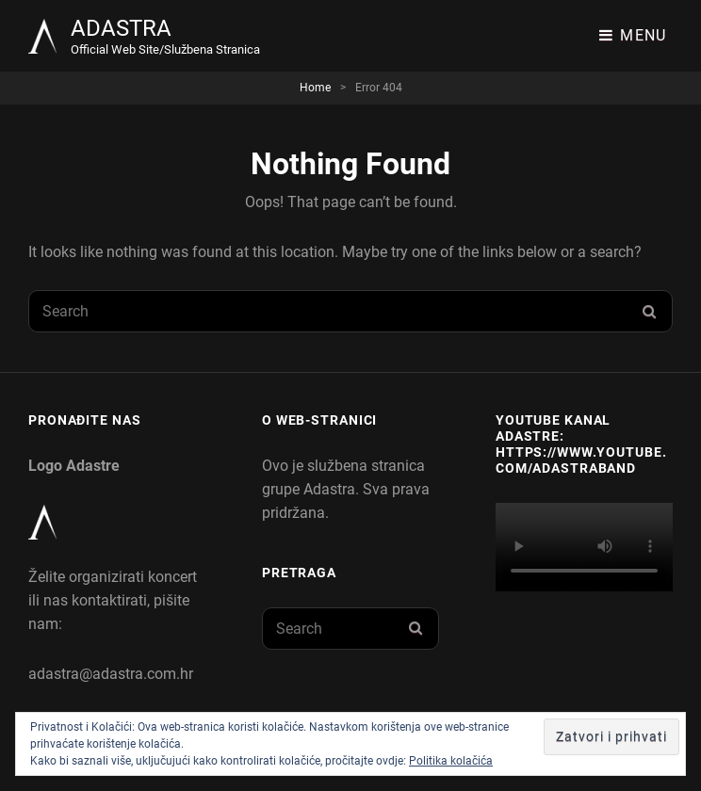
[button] (42, 36)
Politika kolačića (451, 760)
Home (315, 87)
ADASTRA (121, 28)
